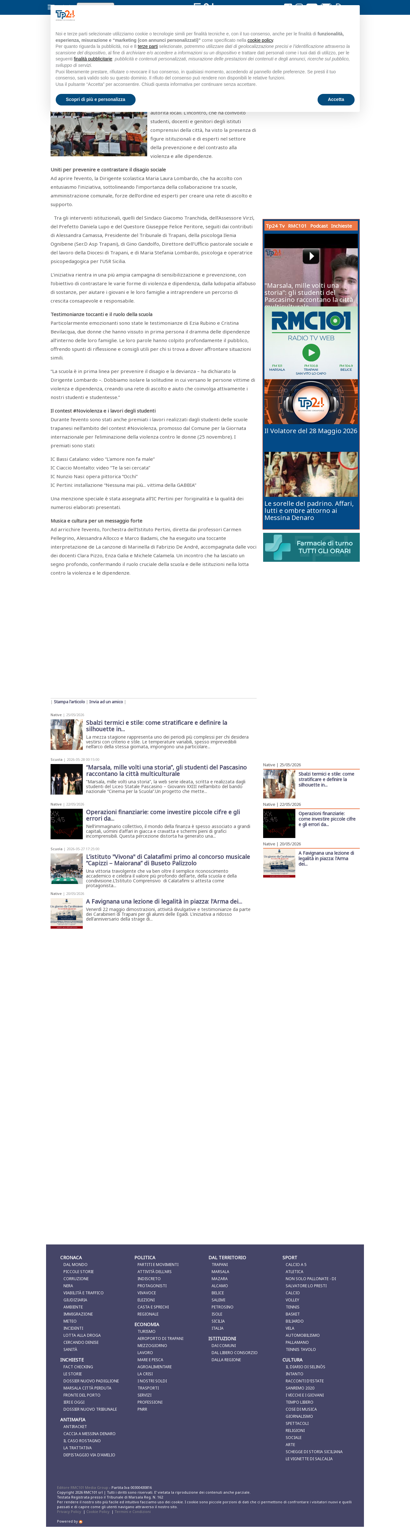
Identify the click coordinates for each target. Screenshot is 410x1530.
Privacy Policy (69, 1511)
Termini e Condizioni (133, 1511)
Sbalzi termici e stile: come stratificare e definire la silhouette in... (326, 779)
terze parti (148, 46)
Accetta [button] (336, 99)
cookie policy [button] (260, 40)
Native (56, 714)
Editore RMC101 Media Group (83, 1487)
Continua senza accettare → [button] (322, 15)
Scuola (56, 759)
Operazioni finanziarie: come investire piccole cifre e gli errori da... (327, 818)
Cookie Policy (98, 1511)
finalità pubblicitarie (93, 58)
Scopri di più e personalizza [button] (95, 99)
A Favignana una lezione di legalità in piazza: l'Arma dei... (326, 858)
